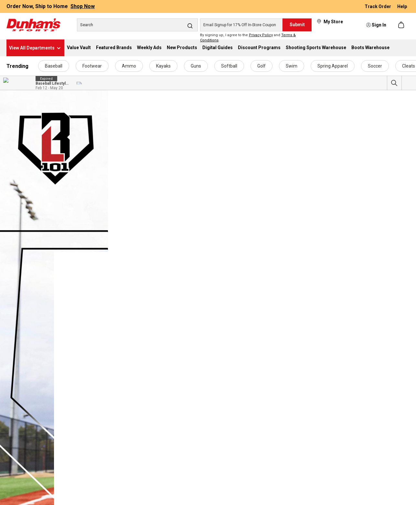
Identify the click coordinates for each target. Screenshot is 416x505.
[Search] (137, 24)
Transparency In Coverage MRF (105, 501)
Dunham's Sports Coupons (191, 410)
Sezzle (254, 455)
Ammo (129, 66)
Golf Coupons (178, 444)
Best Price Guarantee (348, 421)
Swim (291, 66)
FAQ (78, 455)
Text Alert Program (266, 421)
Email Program (262, 410)
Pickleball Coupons (184, 478)
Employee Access (92, 444)
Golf (261, 66)
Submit (297, 24)
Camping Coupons (183, 501)
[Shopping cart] (402, 25)
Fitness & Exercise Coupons (192, 421)
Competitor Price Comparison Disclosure (368, 433)
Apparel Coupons (182, 467)
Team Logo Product (26, 467)
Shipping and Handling (349, 489)
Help (402, 6)
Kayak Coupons (180, 433)
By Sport (15, 433)
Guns (196, 66)
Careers (82, 421)
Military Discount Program (273, 444)
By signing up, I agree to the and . (248, 38)
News (79, 467)
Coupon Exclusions (346, 444)
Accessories (18, 410)
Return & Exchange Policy (353, 467)
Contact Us (390, 348)
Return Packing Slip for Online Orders (364, 478)
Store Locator (87, 478)
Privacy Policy (261, 35)
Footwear (92, 66)
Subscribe (244, 348)
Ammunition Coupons (187, 489)
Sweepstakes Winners (96, 489)
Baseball (53, 66)
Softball (229, 66)
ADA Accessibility (345, 410)
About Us (83, 410)
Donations (84, 433)
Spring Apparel (332, 66)
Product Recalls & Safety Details (359, 455)
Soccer (375, 66)
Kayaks (163, 66)
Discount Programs (266, 433)
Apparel (14, 421)
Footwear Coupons (184, 455)
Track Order (378, 6)
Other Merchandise (26, 455)
